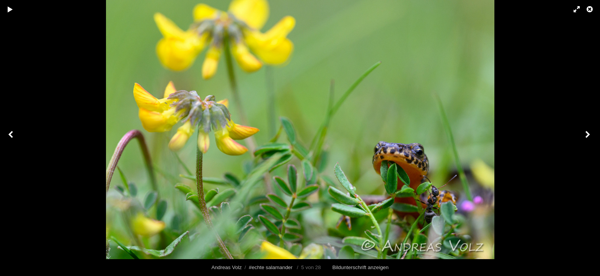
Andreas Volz (226, 267)
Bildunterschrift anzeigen (360, 267)
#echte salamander (270, 267)
